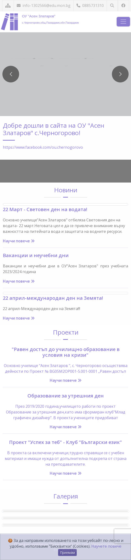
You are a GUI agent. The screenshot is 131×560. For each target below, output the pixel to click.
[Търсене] (112, 5)
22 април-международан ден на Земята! (53, 298)
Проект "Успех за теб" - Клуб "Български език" (65, 442)
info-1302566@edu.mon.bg (44, 5)
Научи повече (19, 241)
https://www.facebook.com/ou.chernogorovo (43, 147)
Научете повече (106, 546)
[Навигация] (123, 21)
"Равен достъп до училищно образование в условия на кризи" (66, 352)
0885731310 (90, 5)
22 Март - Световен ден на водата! (45, 209)
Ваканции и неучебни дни (36, 255)
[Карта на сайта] (8, 5)
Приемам (67, 552)
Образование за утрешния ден (65, 395)
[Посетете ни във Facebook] (123, 5)
